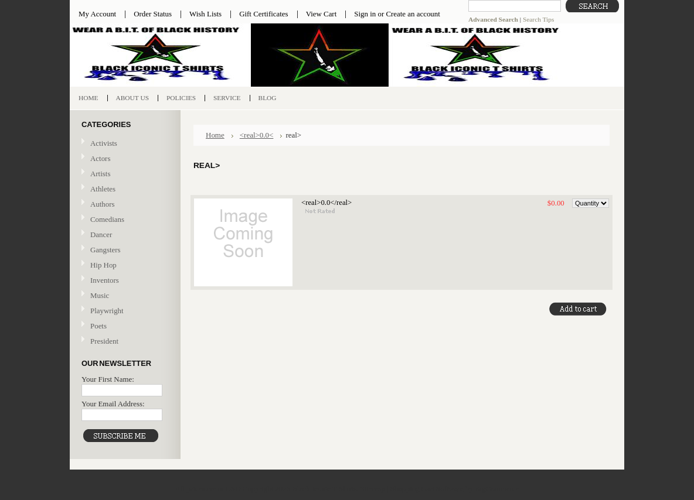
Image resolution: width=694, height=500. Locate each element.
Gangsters (105, 249)
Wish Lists (205, 13)
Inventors (104, 280)
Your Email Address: (113, 403)
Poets (98, 325)
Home (215, 135)
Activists (103, 143)
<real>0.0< (257, 135)
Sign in (365, 13)
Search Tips (538, 19)
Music (123, 296)
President (104, 341)
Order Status (153, 13)
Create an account (413, 13)
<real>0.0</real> (326, 202)
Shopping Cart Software (427, 488)
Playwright (107, 310)
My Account (97, 13)
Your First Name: (107, 379)
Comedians (107, 219)
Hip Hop (103, 265)
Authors (102, 204)
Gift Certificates (263, 13)
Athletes (102, 188)
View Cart (321, 13)
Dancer (101, 234)
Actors (100, 158)
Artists (100, 173)
